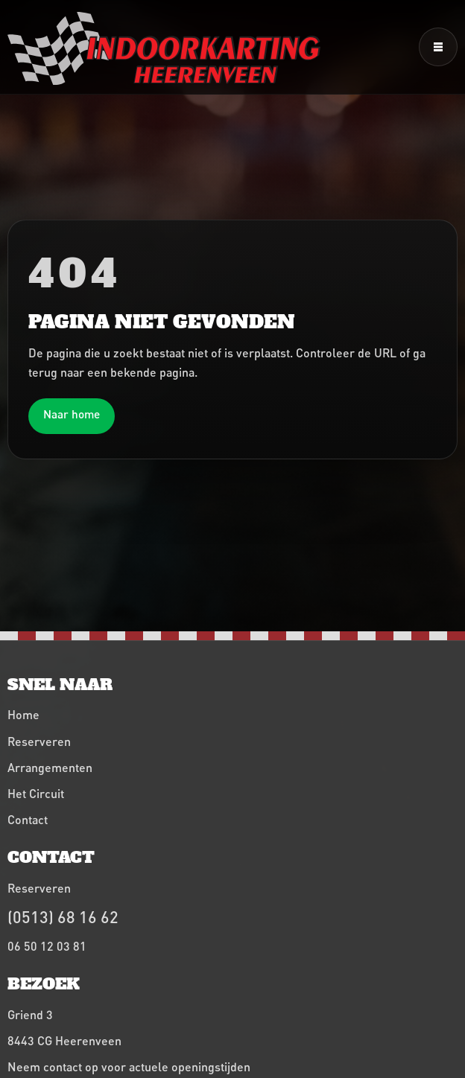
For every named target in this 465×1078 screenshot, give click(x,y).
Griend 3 (30, 1014)
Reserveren (39, 741)
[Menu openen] (438, 47)
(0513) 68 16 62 (62, 917)
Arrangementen (49, 767)
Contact (27, 819)
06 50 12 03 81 (46, 946)
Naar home (71, 414)
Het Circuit (35, 793)
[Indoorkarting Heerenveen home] (163, 48)
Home (23, 714)
